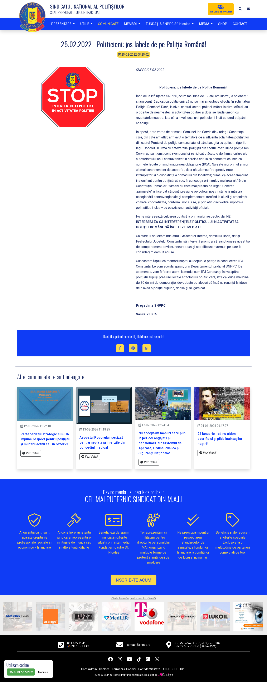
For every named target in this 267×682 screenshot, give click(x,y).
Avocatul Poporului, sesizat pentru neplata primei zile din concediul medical (102, 442)
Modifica (43, 672)
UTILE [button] (85, 24)
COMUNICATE (108, 24)
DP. (182, 669)
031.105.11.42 (80, 646)
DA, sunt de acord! (21, 672)
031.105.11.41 (76, 643)
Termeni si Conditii (124, 669)
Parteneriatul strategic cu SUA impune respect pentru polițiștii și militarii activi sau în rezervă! (44, 439)
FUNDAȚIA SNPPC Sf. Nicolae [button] (168, 24)
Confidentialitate (149, 669)
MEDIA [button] (204, 24)
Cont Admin (89, 669)
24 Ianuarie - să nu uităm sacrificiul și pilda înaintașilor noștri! (220, 439)
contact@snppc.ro (138, 644)
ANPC (166, 669)
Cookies (104, 669)
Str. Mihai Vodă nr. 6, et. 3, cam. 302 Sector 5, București (197, 645)
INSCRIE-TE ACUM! (133, 579)
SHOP (222, 24)
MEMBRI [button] (131, 24)
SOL (175, 669)
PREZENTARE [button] (61, 24)
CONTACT (240, 24)
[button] (240, 9)
